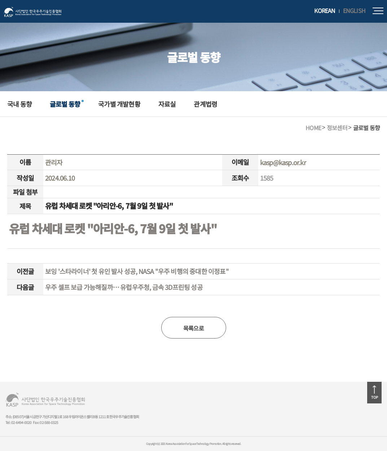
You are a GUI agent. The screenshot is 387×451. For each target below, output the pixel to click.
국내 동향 (19, 104)
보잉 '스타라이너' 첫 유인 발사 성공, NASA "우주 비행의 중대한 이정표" (137, 271)
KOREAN (324, 10)
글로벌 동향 (65, 104)
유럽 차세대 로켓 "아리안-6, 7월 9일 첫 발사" (113, 228)
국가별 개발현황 (119, 104)
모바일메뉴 (378, 10)
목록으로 (193, 328)
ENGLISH (354, 10)
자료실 (167, 104)
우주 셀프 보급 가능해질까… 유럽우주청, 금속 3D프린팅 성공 (124, 287)
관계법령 (205, 104)
